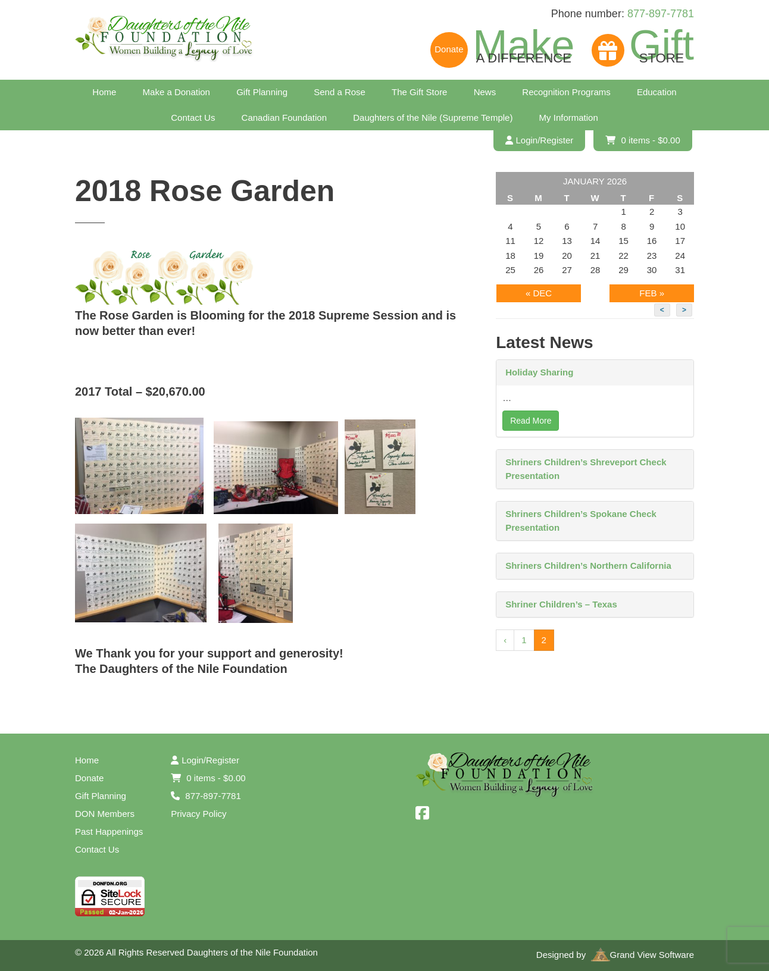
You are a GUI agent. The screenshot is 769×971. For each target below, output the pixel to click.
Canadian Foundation (284, 117)
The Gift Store (419, 92)
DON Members (105, 814)
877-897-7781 (660, 14)
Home (104, 92)
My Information (568, 117)
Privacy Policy (198, 814)
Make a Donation (176, 92)
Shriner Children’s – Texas (561, 604)
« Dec (539, 293)
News (485, 92)
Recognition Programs (566, 92)
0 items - (642, 140)
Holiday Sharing (539, 372)
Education (657, 92)
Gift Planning (261, 92)
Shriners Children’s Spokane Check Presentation (581, 521)
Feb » (651, 293)
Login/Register (539, 140)
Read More (530, 420)
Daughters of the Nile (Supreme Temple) (432, 117)
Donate (89, 778)
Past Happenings (109, 831)
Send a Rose (339, 92)
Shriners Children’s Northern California (588, 565)
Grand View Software (642, 955)
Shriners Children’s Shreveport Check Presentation (585, 469)
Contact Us (193, 117)
